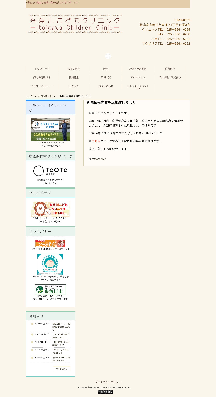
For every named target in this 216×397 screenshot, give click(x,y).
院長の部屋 (74, 68)
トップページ (42, 68)
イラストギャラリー (42, 86)
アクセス (74, 86)
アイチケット (137, 77)
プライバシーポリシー (108, 382)
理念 (105, 68)
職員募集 (74, 77)
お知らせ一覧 (45, 96)
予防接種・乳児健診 (170, 77)
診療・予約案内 (138, 68)
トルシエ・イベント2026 (138, 87)
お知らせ (36, 316)
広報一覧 (106, 77)
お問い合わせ (105, 86)
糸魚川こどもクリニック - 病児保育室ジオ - (75, 24)
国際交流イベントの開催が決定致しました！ (61, 327)
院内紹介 (170, 68)
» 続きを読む (61, 369)
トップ (29, 96)
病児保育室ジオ (42, 77)
